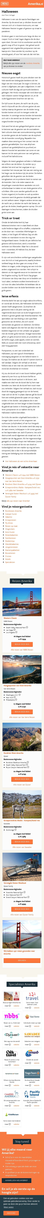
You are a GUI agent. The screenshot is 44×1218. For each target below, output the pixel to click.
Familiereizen (10, 538)
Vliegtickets (10, 529)
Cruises (8, 556)
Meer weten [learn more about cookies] (9, 1207)
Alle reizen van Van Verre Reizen (22, 717)
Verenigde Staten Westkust (15, 883)
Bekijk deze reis (22, 644)
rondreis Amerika (33, 63)
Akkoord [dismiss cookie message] (11, 1213)
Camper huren (11, 514)
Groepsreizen (10, 520)
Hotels (8, 559)
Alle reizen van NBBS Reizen (22, 650)
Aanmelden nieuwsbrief (16, 1180)
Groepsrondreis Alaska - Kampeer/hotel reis (22, 820)
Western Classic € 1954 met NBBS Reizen (22, 475)
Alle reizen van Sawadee (22, 847)
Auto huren (10, 532)
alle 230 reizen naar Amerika (18, 500)
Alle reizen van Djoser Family (22, 914)
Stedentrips (10, 541)
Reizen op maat (11, 526)
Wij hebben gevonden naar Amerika (19, 952)
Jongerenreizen (11, 547)
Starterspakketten (12, 550)
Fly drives (9, 523)
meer (8, 1006)
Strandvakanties (11, 535)
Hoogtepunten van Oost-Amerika (17, 685)
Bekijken (22, 960)
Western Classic (10, 618)
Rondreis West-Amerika (13, 753)
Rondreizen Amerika (13, 510)
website (16, 1006)
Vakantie (8, 516)
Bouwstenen (10, 553)
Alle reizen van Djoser (22, 784)
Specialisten (10, 562)
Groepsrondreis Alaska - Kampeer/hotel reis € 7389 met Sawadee (22, 489)
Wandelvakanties (12, 544)
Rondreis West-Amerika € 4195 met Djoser (23, 484)
